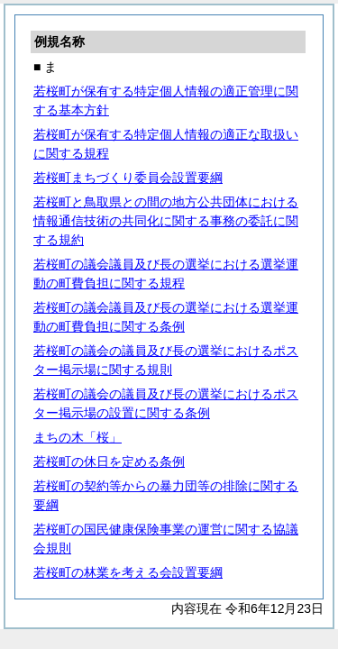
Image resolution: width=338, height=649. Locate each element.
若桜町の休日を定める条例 (109, 461)
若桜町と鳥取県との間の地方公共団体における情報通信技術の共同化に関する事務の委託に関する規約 (165, 221)
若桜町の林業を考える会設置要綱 (128, 572)
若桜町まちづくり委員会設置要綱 (128, 177)
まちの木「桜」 (77, 437)
